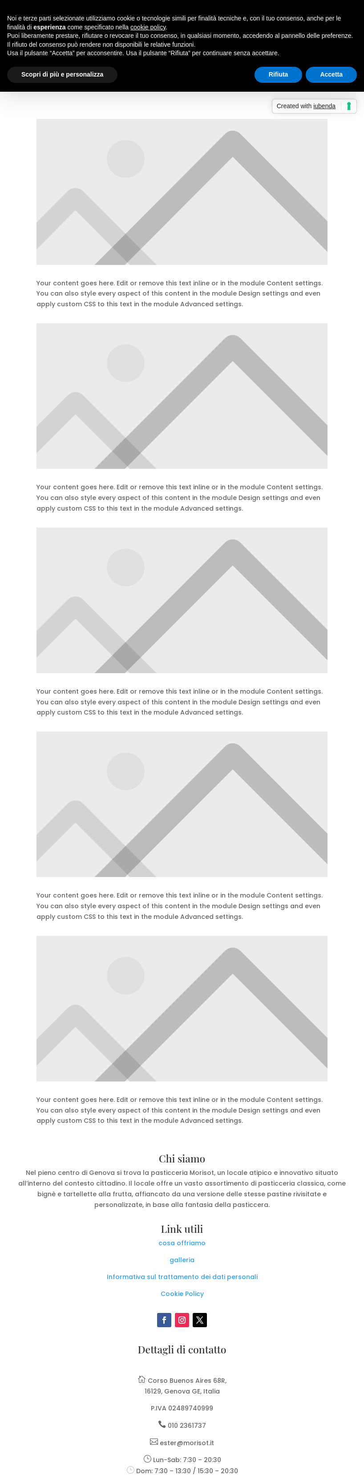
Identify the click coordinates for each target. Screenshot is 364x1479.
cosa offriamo (182, 1243)
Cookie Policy (182, 1293)
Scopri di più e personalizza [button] (62, 74)
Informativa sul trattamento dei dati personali (182, 1276)
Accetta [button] (331, 74)
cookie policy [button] (148, 27)
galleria (182, 1260)
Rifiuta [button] (278, 74)
